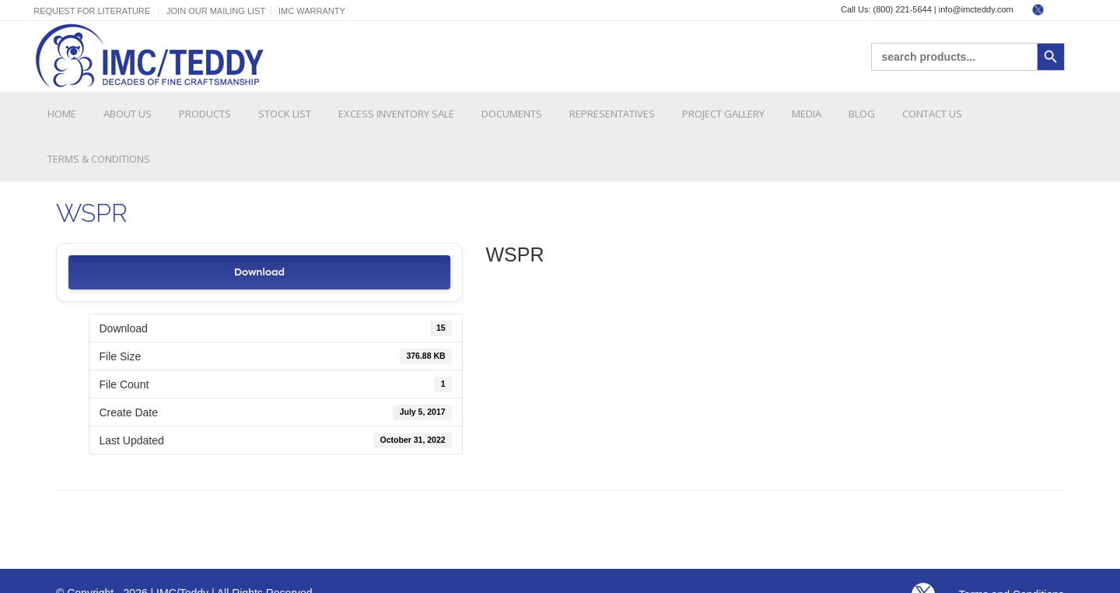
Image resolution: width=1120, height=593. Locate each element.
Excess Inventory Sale (396, 114)
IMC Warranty (311, 11)
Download (259, 272)
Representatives (612, 114)
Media (806, 114)
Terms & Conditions (98, 159)
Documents (511, 114)
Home (61, 114)
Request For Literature (91, 11)
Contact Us (932, 114)
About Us (127, 114)
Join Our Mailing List (215, 11)
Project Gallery (723, 114)
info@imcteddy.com (976, 9)
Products (205, 114)
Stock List (284, 114)
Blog (862, 114)
